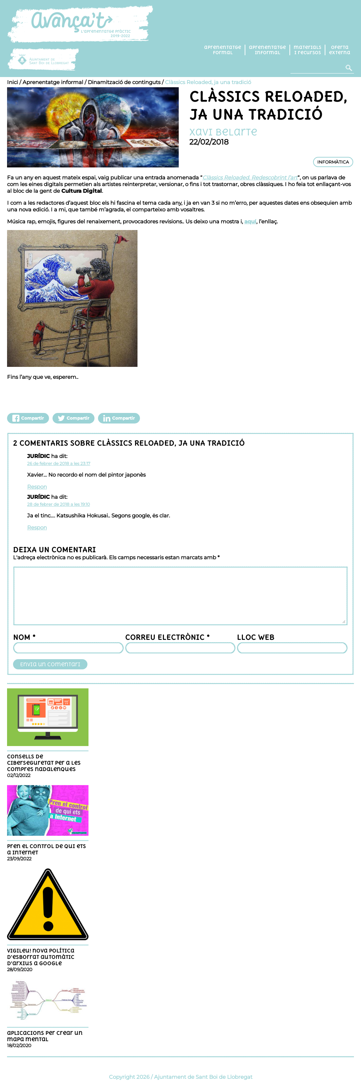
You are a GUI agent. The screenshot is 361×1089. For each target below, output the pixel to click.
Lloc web (256, 637)
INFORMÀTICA (333, 162)
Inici (12, 82)
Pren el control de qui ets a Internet (46, 849)
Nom (24, 637)
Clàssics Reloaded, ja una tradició (208, 82)
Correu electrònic (167, 637)
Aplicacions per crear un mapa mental (44, 1036)
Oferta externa (339, 50)
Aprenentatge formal (222, 50)
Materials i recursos (307, 50)
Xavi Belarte (223, 132)
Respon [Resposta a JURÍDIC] (37, 486)
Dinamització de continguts (124, 82)
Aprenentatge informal (267, 50)
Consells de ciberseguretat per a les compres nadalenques (44, 762)
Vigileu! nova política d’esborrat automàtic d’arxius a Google (40, 957)
